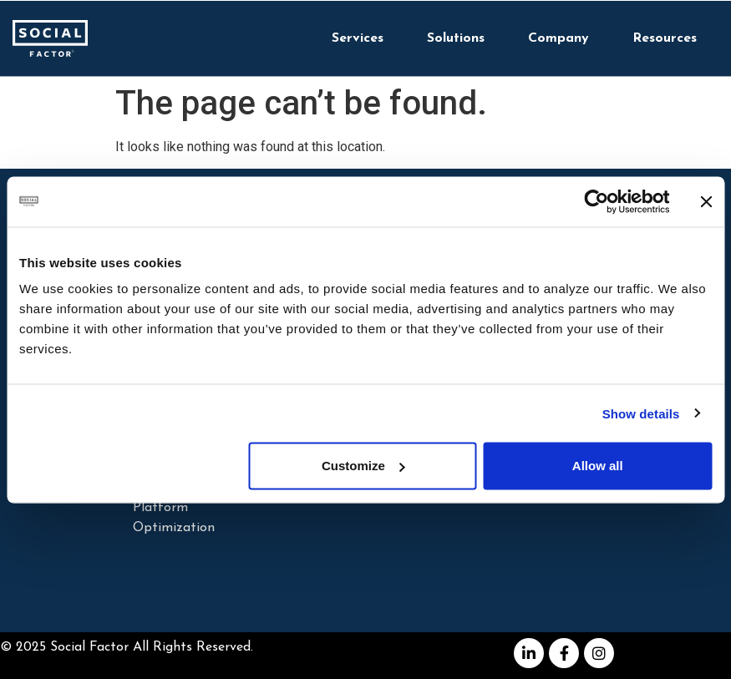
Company (558, 38)
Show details (641, 413)
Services (357, 38)
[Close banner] (706, 201)
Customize (363, 466)
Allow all (597, 466)
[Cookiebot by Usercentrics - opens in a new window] (596, 201)
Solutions (456, 38)
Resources (664, 38)
